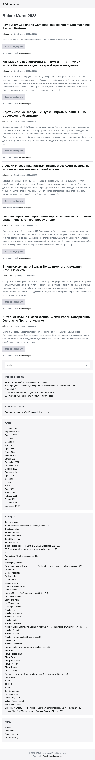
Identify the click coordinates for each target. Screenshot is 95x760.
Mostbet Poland (12, 630)
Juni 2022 (9, 482)
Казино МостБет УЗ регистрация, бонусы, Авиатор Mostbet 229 (34, 711)
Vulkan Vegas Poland (14, 701)
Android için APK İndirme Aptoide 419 (21, 556)
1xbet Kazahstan (12, 539)
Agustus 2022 (11, 476)
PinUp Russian (11, 664)
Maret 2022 (10, 492)
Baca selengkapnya (14, 47)
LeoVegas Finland (13, 596)
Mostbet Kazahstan (13, 623)
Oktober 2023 (11, 428)
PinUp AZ (9, 650)
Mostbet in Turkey (13, 617)
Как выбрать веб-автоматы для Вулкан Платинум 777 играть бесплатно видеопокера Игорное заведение (42, 63)
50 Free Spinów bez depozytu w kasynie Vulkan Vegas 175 (31, 549)
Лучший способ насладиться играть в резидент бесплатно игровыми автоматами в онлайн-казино (46, 167)
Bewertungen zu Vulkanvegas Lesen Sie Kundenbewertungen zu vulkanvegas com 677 (43, 566)
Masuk (8, 727)
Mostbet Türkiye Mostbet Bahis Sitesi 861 (23, 637)
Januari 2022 (11, 499)
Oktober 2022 (11, 469)
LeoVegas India (12, 600)
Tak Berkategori (25, 53)
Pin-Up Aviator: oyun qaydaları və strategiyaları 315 (27, 647)
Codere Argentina (12, 573)
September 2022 (12, 472)
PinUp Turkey (11, 667)
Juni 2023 (9, 442)
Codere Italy (10, 576)
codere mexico (11, 580)
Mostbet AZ (10, 610)
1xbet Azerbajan (12, 532)
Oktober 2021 (11, 503)
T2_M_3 (8, 688)
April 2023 (9, 449)
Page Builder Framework (52, 756)
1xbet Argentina (12, 529)
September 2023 (12, 432)
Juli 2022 (9, 479)
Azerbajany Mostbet (13, 563)
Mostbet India (11, 620)
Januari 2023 (11, 459)
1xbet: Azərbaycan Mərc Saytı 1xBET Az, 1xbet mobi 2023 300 (32, 546)
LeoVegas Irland (12, 603)
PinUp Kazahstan (12, 661)
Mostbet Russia (12, 634)
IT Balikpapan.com (11, 4)
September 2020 (12, 506)
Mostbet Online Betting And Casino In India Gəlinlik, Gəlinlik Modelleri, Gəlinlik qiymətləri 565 (46, 627)
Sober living (10, 677)
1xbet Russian (11, 542)
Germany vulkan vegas (15, 586)
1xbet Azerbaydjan (13, 536)
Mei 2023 (9, 445)
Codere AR (10, 569)
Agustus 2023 (11, 435)
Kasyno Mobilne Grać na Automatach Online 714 (26, 593)
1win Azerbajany (12, 522)
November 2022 (12, 465)
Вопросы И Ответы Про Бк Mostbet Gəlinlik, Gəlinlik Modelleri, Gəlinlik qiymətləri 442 (43, 708)
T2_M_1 (8, 681)
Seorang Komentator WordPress (19, 412)
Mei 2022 (9, 486)
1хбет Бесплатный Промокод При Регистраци (26, 382)
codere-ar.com (11, 583)
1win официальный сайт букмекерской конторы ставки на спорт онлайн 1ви (40, 386)
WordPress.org (11, 738)
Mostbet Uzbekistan (13, 644)
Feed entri (9, 731)
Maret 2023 (10, 452)
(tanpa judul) (10, 389)
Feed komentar (11, 734)
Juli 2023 (9, 438)
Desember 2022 (12, 462)
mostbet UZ (10, 640)
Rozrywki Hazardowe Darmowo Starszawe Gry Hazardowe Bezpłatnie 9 (36, 674)
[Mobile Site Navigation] (92, 4)
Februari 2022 (11, 496)
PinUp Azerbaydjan (13, 654)
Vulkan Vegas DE (12, 698)
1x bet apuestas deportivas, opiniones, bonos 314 (27, 526)
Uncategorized (11, 694)
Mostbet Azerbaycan (14, 613)
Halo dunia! (44, 412)
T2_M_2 (8, 684)
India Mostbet (11, 590)
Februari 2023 (11, 455)
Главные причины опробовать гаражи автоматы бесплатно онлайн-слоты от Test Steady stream (46, 218)
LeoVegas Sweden (13, 607)
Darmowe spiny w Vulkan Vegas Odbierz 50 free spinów (29, 392)
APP (7, 559)
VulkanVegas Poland (14, 704)
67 (6, 553)
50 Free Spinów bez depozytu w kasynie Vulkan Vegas (29, 396)
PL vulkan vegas (12, 671)
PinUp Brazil (10, 657)
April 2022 (9, 489)
